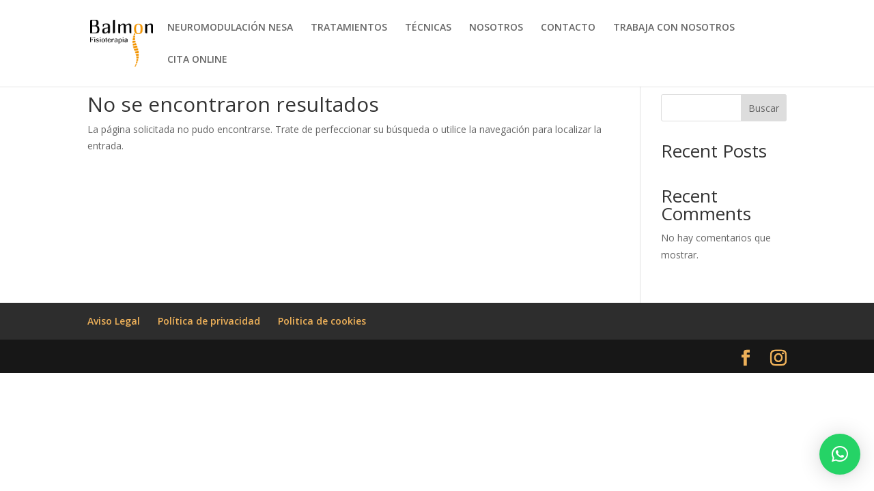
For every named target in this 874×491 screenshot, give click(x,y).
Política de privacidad (209, 320)
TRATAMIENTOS (349, 28)
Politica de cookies (322, 320)
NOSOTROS (496, 28)
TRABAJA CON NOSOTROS (674, 28)
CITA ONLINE (197, 60)
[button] (839, 454)
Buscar (763, 108)
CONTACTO (568, 28)
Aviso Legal (113, 320)
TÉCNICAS (428, 28)
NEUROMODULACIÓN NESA (230, 28)
